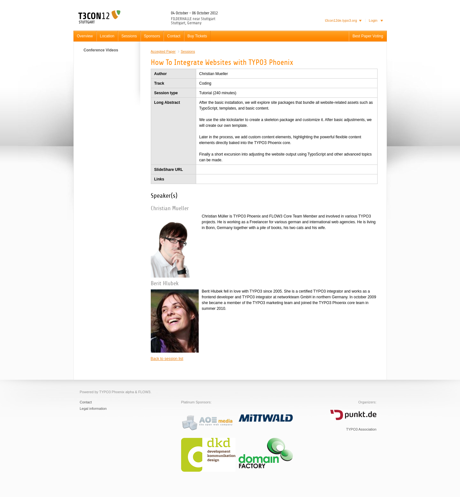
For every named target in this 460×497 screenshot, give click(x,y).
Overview (85, 36)
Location (107, 36)
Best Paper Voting (367, 36)
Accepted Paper (163, 51)
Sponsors (152, 36)
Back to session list (167, 358)
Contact (173, 36)
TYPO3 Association (361, 429)
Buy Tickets (197, 36)
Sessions (188, 51)
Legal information (93, 408)
